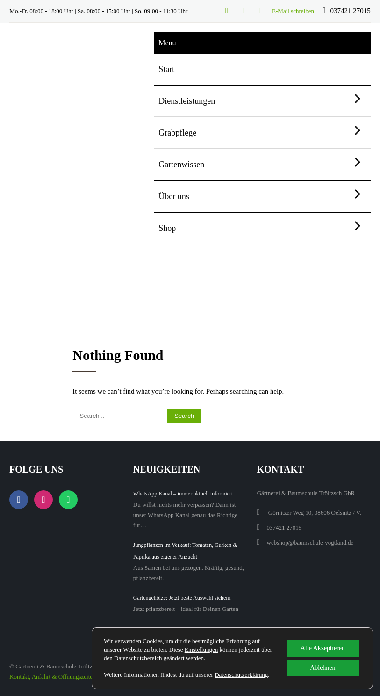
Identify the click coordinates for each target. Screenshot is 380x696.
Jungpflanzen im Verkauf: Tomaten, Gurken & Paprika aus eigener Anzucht (185, 551)
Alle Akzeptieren (323, 648)
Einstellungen (201, 649)
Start (166, 69)
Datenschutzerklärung (241, 674)
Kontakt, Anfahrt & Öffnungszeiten (52, 676)
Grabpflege (177, 132)
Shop (167, 228)
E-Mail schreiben (293, 10)
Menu (167, 43)
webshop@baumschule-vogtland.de (310, 542)
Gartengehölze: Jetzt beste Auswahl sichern (182, 598)
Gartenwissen (181, 164)
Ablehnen (322, 667)
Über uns (173, 196)
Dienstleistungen (186, 101)
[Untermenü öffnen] (356, 99)
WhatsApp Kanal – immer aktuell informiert (183, 493)
